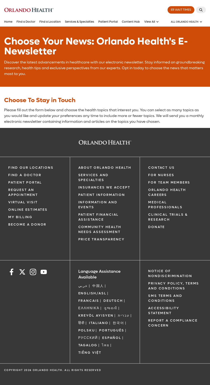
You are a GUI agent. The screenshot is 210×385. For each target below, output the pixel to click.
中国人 (98, 286)
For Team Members (169, 182)
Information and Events (97, 204)
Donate (156, 227)
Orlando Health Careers (167, 192)
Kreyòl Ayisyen (96, 315)
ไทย (105, 345)
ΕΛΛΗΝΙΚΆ (89, 308)
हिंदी (81, 323)
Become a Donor (27, 224)
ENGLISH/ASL (92, 293)
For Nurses (161, 175)
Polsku (86, 330)
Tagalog (88, 345)
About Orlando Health (104, 167)
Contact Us (161, 167)
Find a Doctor (25, 22)
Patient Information (101, 195)
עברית (124, 315)
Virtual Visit (23, 202)
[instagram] (33, 273)
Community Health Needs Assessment (99, 229)
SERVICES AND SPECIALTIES (93, 177)
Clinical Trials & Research (168, 217)
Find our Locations (30, 167)
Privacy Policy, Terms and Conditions (173, 285)
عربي (83, 286)
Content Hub (131, 22)
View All (151, 22)
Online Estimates (28, 209)
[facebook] (11, 273)
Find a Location (50, 22)
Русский (88, 338)
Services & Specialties (79, 22)
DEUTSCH (113, 300)
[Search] (201, 10)
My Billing (20, 217)
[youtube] (43, 273)
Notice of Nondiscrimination (170, 273)
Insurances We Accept (104, 187)
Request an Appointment (23, 192)
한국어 (118, 323)
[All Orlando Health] (187, 21)
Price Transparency (101, 239)
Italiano (98, 323)
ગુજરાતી (110, 308)
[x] (22, 273)
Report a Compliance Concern (172, 323)
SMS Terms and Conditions (165, 298)
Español (111, 338)
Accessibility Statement (163, 310)
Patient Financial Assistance (98, 217)
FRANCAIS (88, 300)
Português (111, 330)
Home (8, 22)
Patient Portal (108, 22)
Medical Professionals (165, 204)
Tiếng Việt (89, 352)
